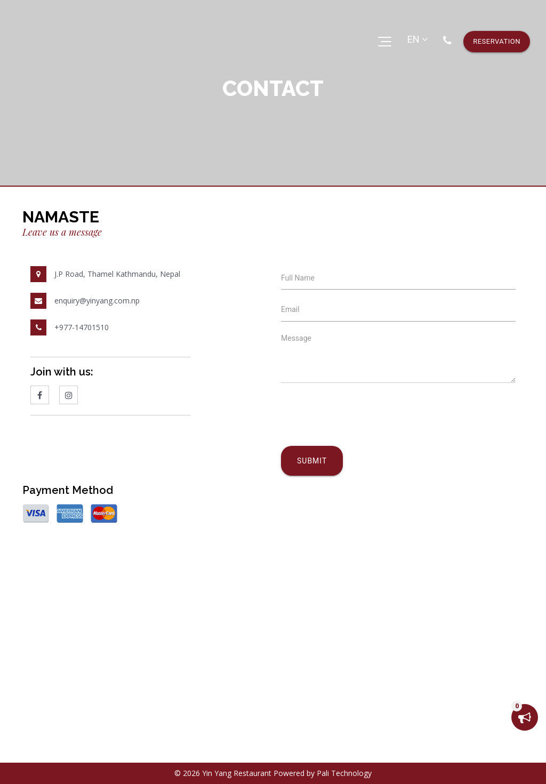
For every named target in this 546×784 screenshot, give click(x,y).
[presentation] (362, 431)
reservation (496, 41)
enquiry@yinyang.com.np (97, 300)
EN (418, 39)
